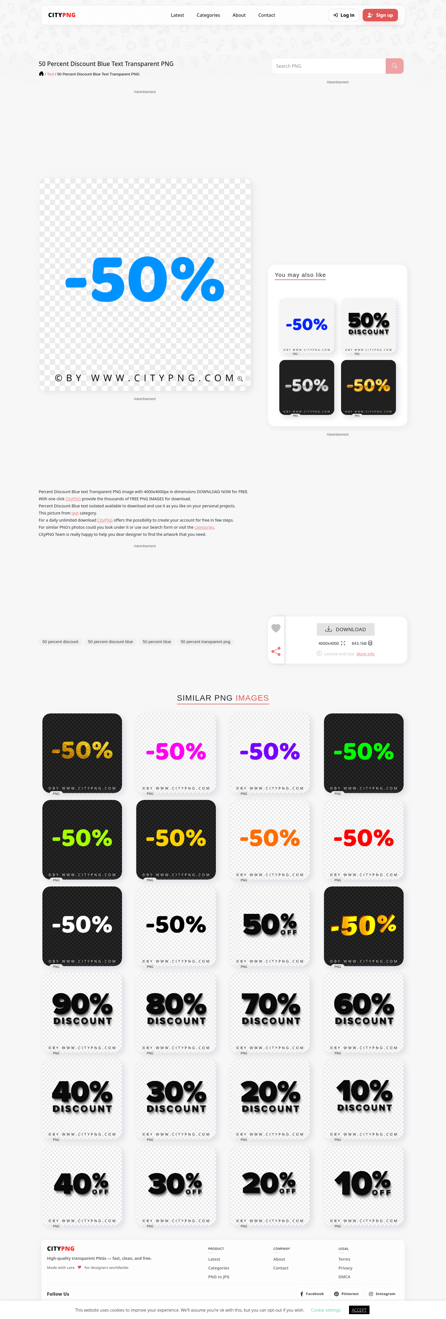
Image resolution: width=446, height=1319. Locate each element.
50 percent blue (157, 641)
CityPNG (73, 498)
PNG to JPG (219, 1276)
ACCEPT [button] (359, 1310)
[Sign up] (380, 15)
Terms (344, 1259)
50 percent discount (60, 641)
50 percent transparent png (205, 641)
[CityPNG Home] (62, 15)
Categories (208, 15)
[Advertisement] (145, 134)
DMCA (344, 1276)
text (75, 513)
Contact (266, 15)
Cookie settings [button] (326, 1310)
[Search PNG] (329, 66)
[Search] (395, 66)
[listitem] (312, 1294)
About (239, 15)
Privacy (345, 1268)
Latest (177, 15)
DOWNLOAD (345, 629)
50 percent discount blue (110, 641)
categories (204, 527)
